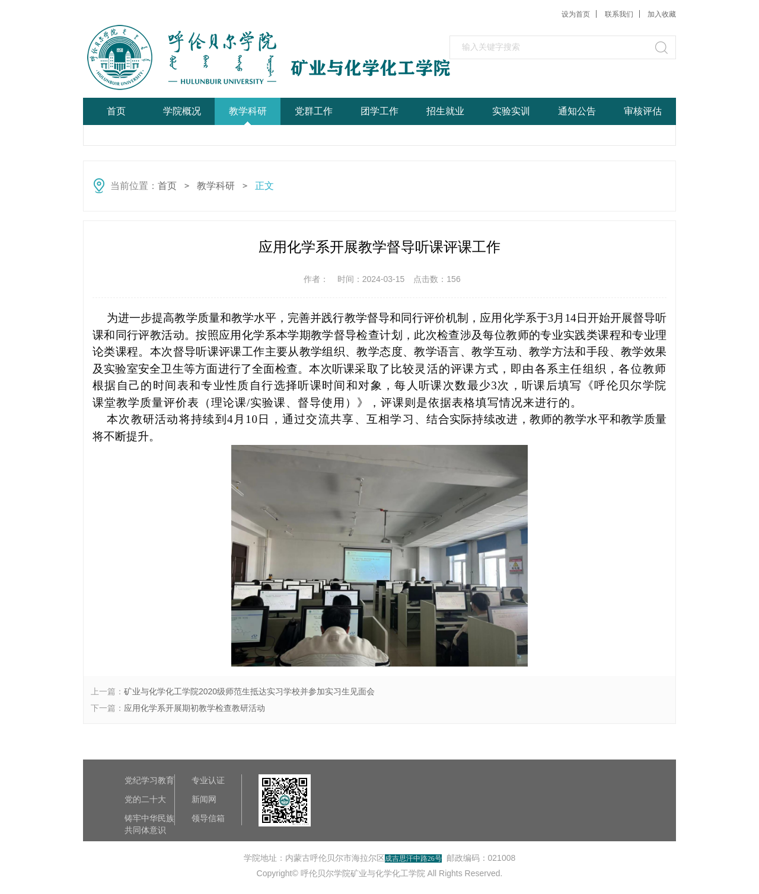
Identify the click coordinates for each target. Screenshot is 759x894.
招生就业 (445, 111)
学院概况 (182, 111)
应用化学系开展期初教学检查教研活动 (194, 708)
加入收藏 (662, 14)
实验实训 (511, 111)
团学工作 (379, 111)
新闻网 (204, 799)
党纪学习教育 (149, 780)
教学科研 (248, 111)
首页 (116, 111)
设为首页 (576, 14)
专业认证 (208, 780)
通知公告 (577, 111)
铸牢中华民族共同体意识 (149, 818)
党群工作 (314, 111)
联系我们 (619, 14)
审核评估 (643, 111)
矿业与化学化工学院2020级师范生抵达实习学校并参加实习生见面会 (249, 691)
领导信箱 (208, 818)
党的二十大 (145, 799)
